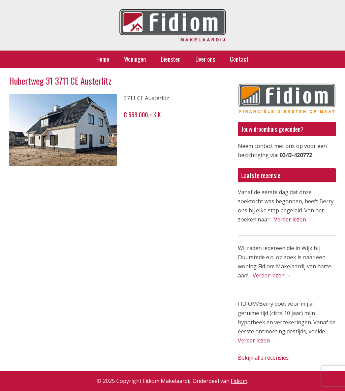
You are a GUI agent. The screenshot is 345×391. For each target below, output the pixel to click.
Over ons (205, 59)
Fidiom (239, 381)
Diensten (171, 59)
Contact (239, 59)
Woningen (135, 59)
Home (102, 59)
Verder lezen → (293, 219)
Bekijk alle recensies (263, 357)
